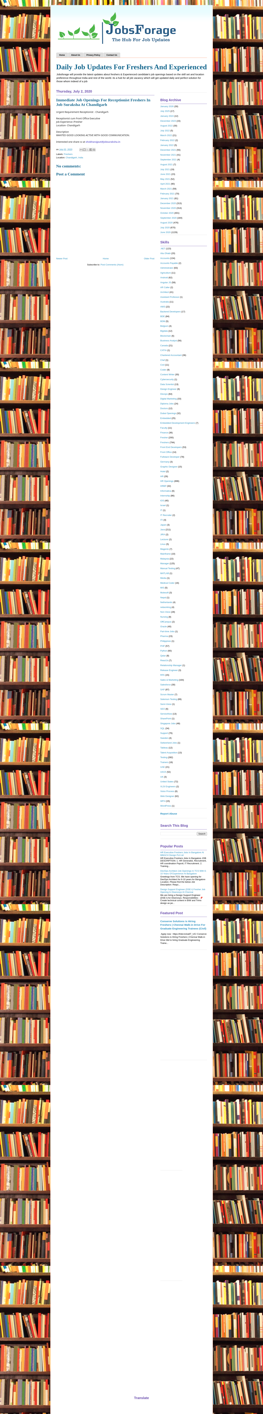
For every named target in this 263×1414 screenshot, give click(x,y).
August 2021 (166, 164)
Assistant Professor (169, 297)
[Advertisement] (183, 1006)
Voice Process (167, 791)
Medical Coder (167, 583)
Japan (163, 525)
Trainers (164, 762)
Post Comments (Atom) (112, 264)
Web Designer (167, 796)
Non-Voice (165, 612)
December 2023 (168, 121)
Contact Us (112, 55)
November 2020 (168, 208)
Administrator (166, 268)
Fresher (164, 437)
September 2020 (168, 218)
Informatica (165, 491)
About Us (75, 55)
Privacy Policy (93, 55)
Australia (164, 301)
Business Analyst (168, 340)
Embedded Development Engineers (177, 423)
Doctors (164, 408)
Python (163, 650)
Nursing (164, 617)
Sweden (164, 738)
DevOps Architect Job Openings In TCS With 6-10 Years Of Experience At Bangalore (183, 872)
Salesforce (165, 684)
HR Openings (167, 481)
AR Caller (165, 287)
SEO (162, 709)
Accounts (164, 258)
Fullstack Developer (170, 457)
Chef (162, 360)
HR (162, 476)
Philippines (165, 641)
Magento (164, 549)
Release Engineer (169, 670)
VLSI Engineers (168, 786)
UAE (162, 767)
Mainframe (165, 554)
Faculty (163, 428)
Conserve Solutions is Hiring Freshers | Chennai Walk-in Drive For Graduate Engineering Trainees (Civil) (183, 925)
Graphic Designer (168, 466)
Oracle (163, 626)
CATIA (163, 350)
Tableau (164, 747)
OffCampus (166, 621)
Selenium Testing (168, 699)
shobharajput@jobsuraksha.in (103, 141)
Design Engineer (168, 389)
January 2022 (167, 145)
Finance (164, 432)
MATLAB (164, 573)
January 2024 (167, 116)
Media (163, 578)
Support (164, 733)
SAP (162, 689)
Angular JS (165, 282)
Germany (164, 461)
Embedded (165, 418)
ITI (161, 520)
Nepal (163, 597)
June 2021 (165, 174)
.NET (162, 248)
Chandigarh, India (74, 157)
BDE (162, 316)
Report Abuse (168, 813)
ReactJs (164, 660)
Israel (163, 505)
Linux (163, 544)
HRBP (163, 486)
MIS (162, 587)
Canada (164, 345)
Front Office (166, 452)
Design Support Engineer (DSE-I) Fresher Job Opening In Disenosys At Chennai (182, 890)
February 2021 (167, 193)
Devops (164, 394)
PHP (162, 646)
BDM (162, 321)
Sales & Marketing (169, 680)
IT (161, 510)
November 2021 (168, 155)
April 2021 (165, 184)
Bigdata (164, 331)
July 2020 (165, 227)
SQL (162, 728)
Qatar (163, 655)
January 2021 (167, 198)
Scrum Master (167, 694)
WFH (162, 801)
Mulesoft (164, 592)
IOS (162, 500)
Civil (162, 365)
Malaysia (164, 558)
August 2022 (166, 125)
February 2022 (167, 140)
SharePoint (165, 718)
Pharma (164, 636)
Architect (164, 292)
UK (161, 777)
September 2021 (168, 159)
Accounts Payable (169, 263)
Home (62, 55)
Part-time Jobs (167, 631)
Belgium (164, 326)
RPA (162, 675)
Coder (163, 369)
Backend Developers (170, 311)
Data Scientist (167, 384)
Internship (165, 495)
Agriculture (165, 273)
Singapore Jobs (168, 723)
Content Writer (167, 374)
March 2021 (166, 188)
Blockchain (165, 336)
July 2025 (165, 111)
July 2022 (165, 130)
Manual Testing (167, 568)
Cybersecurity (167, 379)
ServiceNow (166, 714)
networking (165, 607)
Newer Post (62, 258)
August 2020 (166, 222)
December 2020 (168, 203)
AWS (162, 306)
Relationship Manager (171, 665)
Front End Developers (171, 447)
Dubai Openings (168, 413)
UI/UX (163, 772)
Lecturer (164, 539)
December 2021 (168, 150)
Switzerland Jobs (168, 742)
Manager (164, 563)
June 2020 (165, 232)
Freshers (68, 154)
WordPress (165, 806)
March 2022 (166, 135)
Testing (163, 757)
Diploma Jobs (167, 403)
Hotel (162, 471)
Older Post (149, 258)
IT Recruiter (166, 515)
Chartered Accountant (171, 355)
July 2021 (165, 169)
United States (167, 781)
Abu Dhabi (165, 253)
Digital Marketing (168, 398)
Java (162, 529)
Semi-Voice (166, 704)
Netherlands (166, 602)
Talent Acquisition (168, 752)
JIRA (162, 534)
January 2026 (167, 106)
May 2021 (165, 179)
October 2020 (167, 213)
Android (164, 277)
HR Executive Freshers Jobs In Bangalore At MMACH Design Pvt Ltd (182, 853)
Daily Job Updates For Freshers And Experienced (131, 67)
